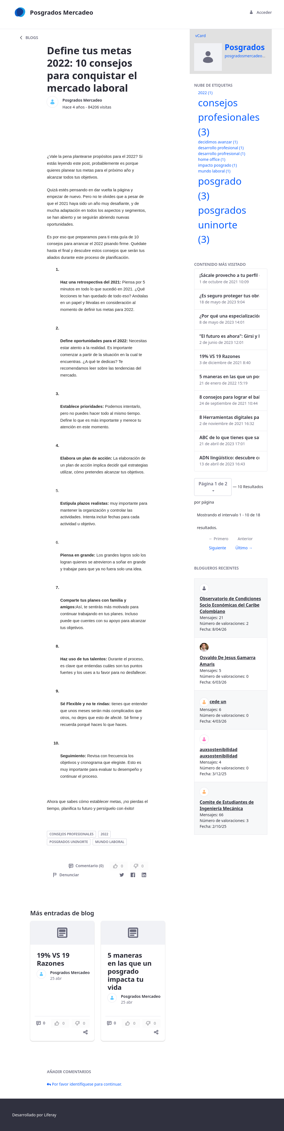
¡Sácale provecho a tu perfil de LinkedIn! (229, 275)
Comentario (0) (86, 865)
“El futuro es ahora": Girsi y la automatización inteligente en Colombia (229, 336)
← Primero (218, 538)
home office (211, 159)
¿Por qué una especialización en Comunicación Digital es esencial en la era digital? (229, 316)
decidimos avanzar (218, 142)
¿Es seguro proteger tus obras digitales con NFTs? (229, 296)
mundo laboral (109, 841)
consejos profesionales (71, 834)
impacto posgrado (217, 165)
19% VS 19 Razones (53, 959)
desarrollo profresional (221, 153)
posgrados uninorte (68, 841)
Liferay (50, 1114)
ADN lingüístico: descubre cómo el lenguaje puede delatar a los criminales (229, 458)
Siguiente (217, 547)
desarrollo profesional (221, 147)
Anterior (245, 538)
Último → (244, 547)
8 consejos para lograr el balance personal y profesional (229, 397)
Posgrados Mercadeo (82, 100)
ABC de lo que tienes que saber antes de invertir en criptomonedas (229, 437)
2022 (104, 834)
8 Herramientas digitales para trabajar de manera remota (229, 417)
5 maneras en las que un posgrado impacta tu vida (130, 970)
